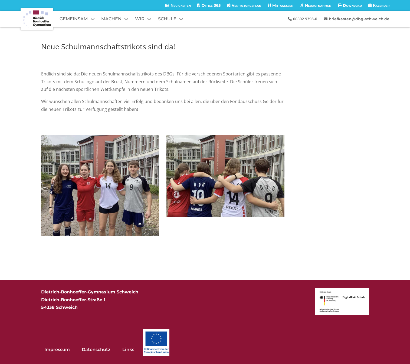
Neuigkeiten (180, 5)
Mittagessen (282, 5)
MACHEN (111, 18)
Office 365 (211, 5)
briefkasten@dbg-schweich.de (359, 18)
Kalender (381, 5)
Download (352, 5)
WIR (140, 18)
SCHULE (167, 18)
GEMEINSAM (74, 18)
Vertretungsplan (246, 5)
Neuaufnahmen (318, 5)
